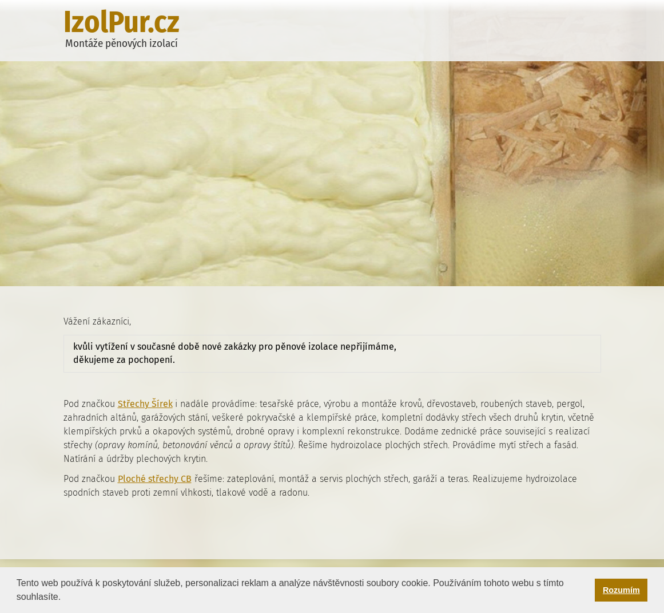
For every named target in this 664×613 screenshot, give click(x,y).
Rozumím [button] (621, 590)
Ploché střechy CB (155, 478)
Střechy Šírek (145, 403)
